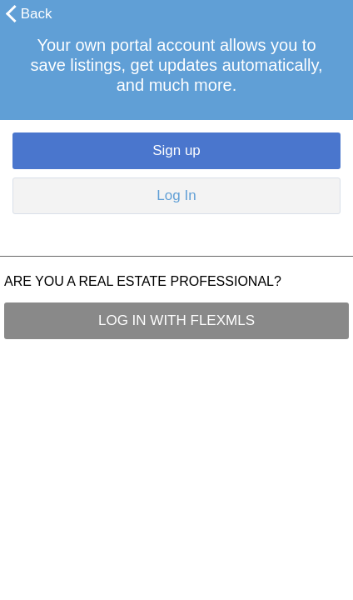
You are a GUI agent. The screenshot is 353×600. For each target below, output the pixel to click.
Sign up (176, 150)
